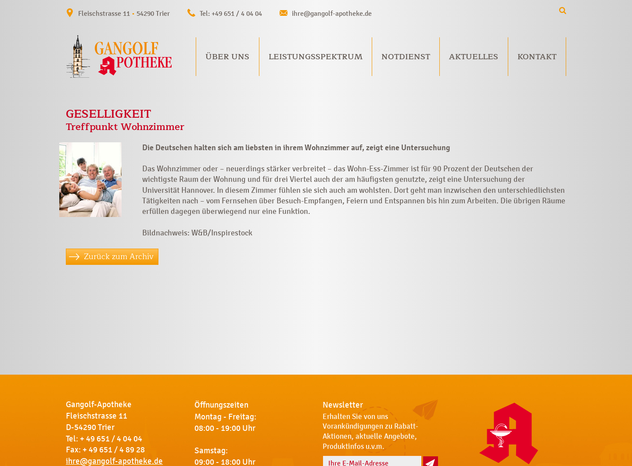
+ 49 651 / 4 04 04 (111, 439)
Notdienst (405, 56)
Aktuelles (473, 56)
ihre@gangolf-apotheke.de (332, 13)
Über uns (227, 56)
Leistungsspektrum (316, 56)
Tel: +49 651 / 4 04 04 (231, 13)
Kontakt (537, 56)
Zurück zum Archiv (119, 256)
